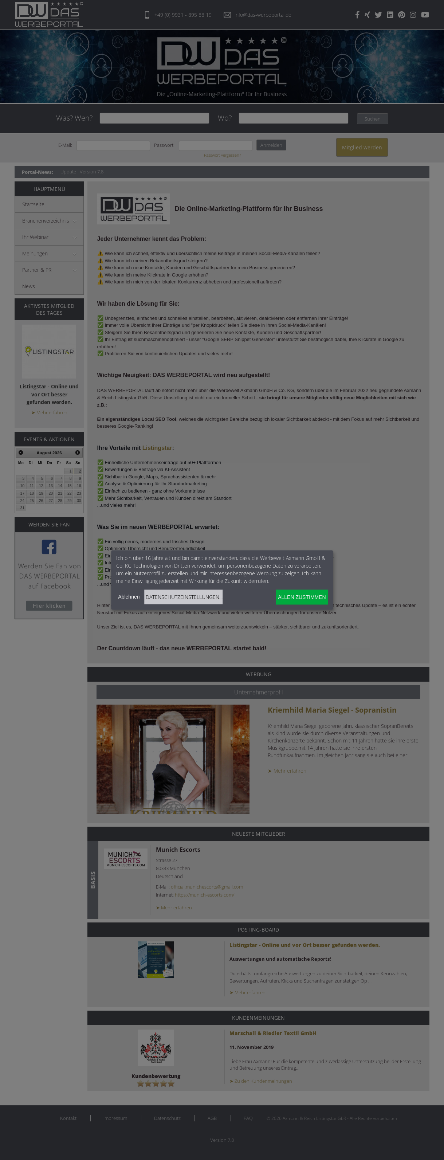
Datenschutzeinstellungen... (184, 596)
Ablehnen (129, 596)
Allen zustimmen (302, 597)
